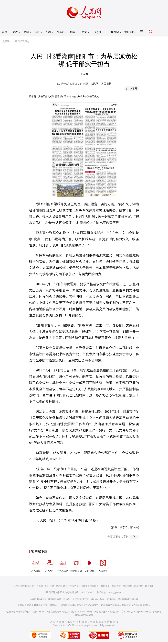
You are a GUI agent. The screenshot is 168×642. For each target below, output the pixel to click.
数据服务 (105, 586)
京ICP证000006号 (140, 611)
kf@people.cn (54, 599)
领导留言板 (76, 564)
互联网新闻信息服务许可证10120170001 (38, 605)
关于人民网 (37, 586)
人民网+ (49, 564)
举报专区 (129, 32)
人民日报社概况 (22, 586)
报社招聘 (49, 586)
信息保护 (138, 586)
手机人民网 (62, 564)
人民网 (5, 41)
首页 (4, 32)
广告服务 (71, 586)
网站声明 (116, 586)
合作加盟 (83, 586)
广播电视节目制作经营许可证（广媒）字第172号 (125, 605)
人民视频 (89, 564)
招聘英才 (60, 586)
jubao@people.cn (116, 592)
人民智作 (103, 564)
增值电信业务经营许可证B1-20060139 (79, 605)
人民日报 (36, 564)
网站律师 (127, 586)
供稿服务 (94, 586)
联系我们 (149, 586)
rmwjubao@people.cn (128, 599)
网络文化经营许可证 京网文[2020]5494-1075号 (69, 611)
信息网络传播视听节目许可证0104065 (25, 611)
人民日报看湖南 (21, 41)
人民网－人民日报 (101, 83)
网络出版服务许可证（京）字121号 (112, 611)
